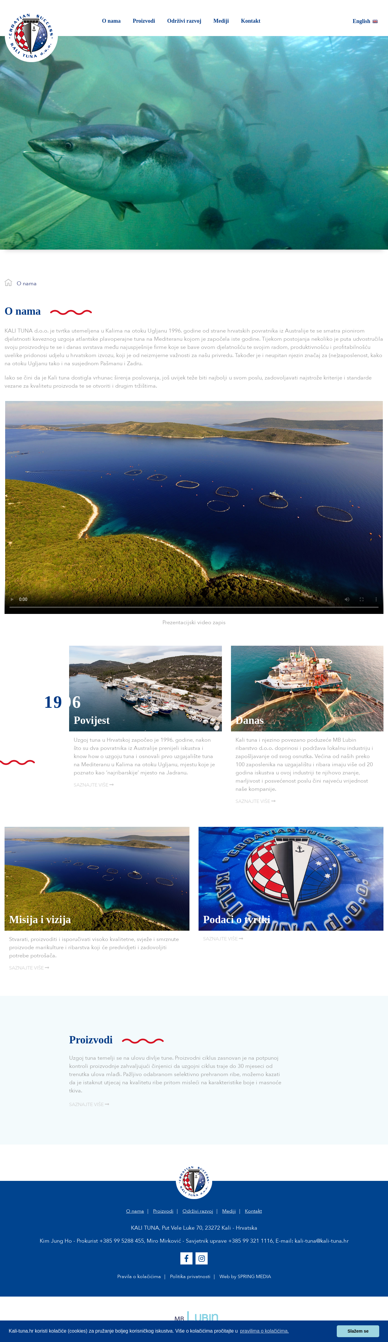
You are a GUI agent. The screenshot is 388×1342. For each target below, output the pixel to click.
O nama (27, 283)
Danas (250, 720)
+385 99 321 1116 (250, 1241)
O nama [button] (114, 20)
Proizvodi (163, 1211)
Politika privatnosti (190, 1276)
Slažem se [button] (358, 1331)
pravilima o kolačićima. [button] (264, 1331)
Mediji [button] (221, 21)
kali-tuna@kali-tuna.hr (322, 1241)
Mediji (229, 1211)
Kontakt (253, 1211)
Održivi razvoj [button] (184, 21)
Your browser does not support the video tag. (194, 507)
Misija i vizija (40, 920)
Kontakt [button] (250, 21)
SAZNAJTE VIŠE (94, 785)
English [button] (366, 21)
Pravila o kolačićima (139, 1276)
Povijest (92, 720)
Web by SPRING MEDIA (245, 1276)
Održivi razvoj (197, 1211)
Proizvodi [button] (144, 21)
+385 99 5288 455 (121, 1241)
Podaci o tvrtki (236, 920)
